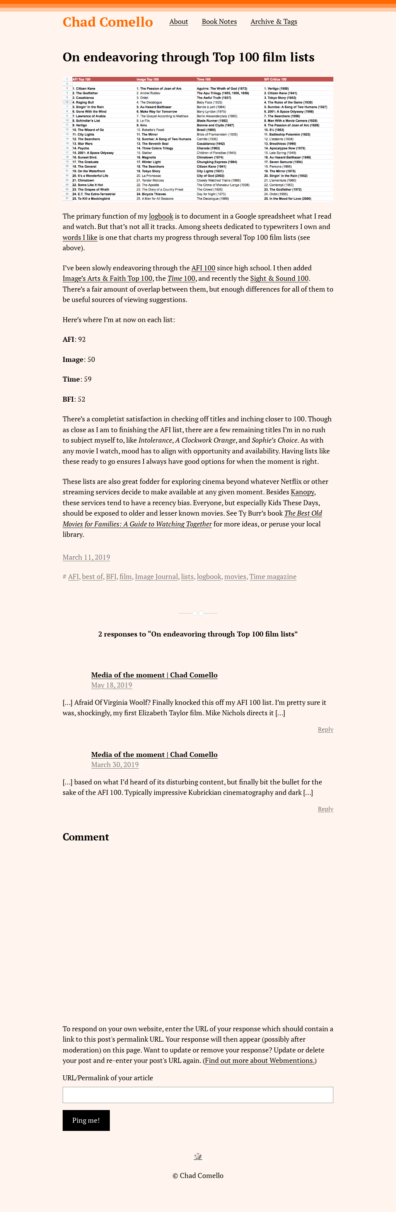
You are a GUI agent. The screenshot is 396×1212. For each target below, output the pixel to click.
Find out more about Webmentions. (259, 1060)
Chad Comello (108, 22)
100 (189, 278)
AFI (73, 576)
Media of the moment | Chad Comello (154, 675)
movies (235, 576)
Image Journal (156, 576)
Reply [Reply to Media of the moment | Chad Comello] (325, 729)
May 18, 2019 (111, 685)
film (125, 576)
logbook (161, 216)
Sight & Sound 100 (279, 278)
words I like (80, 237)
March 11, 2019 (86, 557)
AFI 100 (203, 267)
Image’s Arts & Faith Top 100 (107, 278)
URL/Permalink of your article (108, 1077)
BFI (111, 576)
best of (92, 576)
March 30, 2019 (115, 764)
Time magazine (273, 576)
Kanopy (302, 491)
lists (187, 576)
